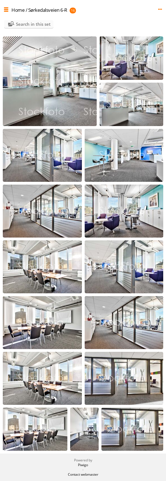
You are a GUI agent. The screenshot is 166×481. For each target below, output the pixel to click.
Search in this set (33, 24)
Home (18, 10)
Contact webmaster (83, 474)
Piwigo (83, 465)
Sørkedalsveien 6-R (47, 10)
